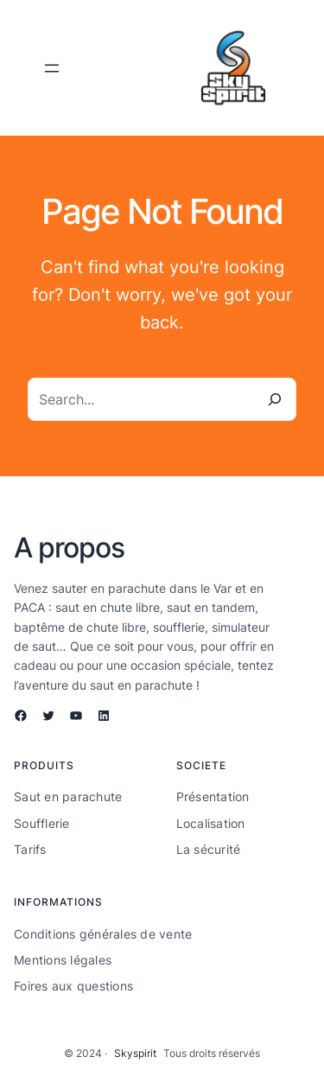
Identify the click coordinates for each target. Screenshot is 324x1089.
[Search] (274, 399)
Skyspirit (135, 1053)
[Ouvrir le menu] (51, 68)
